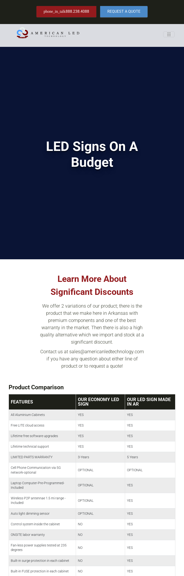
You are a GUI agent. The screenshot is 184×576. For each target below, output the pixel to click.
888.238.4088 (66, 11)
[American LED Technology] (48, 34)
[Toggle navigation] (169, 34)
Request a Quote (123, 11)
